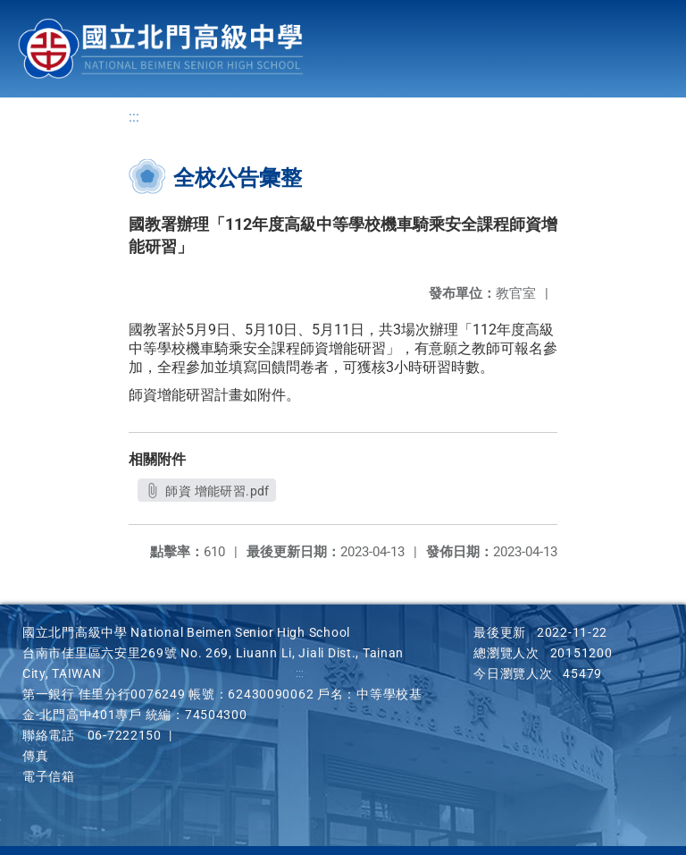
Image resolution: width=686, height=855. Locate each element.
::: (134, 116)
